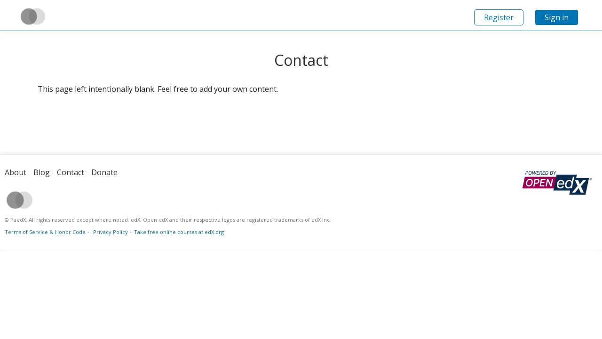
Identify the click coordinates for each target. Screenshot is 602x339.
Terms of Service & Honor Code (45, 231)
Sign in (557, 17)
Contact (70, 172)
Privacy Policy (110, 231)
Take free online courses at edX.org (179, 231)
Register (499, 17)
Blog (41, 172)
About (15, 172)
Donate (104, 172)
